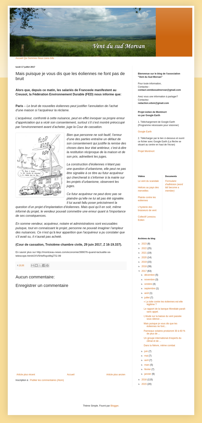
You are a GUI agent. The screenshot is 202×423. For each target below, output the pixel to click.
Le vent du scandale (148, 181)
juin (146, 351)
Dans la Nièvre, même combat (159, 345)
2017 (144, 271)
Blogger (114, 405)
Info (52, 58)
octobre (148, 284)
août (147, 293)
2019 (144, 262)
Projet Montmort (146, 151)
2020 (144, 257)
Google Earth (145, 131)
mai (146, 355)
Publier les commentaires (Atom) (47, 380)
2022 (144, 248)
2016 (144, 379)
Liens (47, 58)
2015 (144, 384)
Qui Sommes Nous (33, 58)
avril (146, 360)
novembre (149, 279)
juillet (147, 297)
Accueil (19, 58)
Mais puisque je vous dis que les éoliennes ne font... (160, 325)
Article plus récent (26, 374)
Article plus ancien (115, 374)
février (148, 369)
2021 (144, 252)
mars (147, 364)
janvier (148, 374)
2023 (144, 243)
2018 (144, 266)
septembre (150, 288)
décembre (149, 275)
